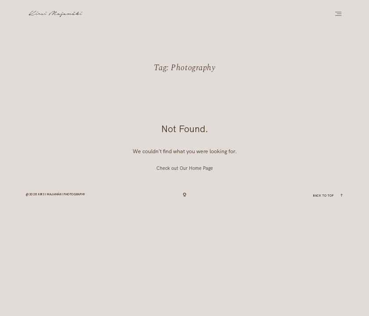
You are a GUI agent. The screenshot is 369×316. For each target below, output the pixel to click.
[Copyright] (184, 195)
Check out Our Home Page (184, 168)
